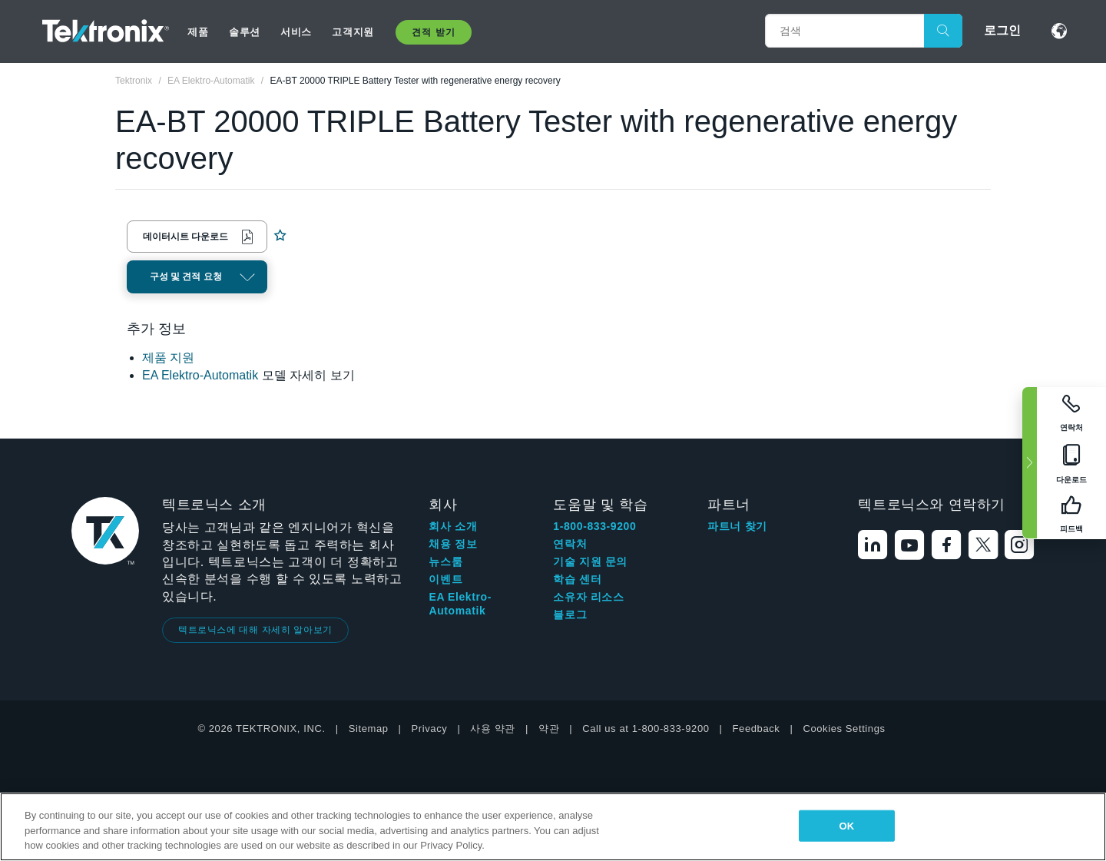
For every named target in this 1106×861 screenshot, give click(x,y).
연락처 (570, 544)
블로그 (570, 614)
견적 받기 (433, 32)
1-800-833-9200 (594, 526)
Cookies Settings (844, 728)
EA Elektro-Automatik (200, 375)
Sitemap (369, 728)
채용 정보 (453, 544)
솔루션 (244, 32)
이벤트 (445, 579)
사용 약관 (492, 728)
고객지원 (352, 32)
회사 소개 (453, 526)
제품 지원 (168, 357)
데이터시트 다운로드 (185, 236)
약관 (548, 728)
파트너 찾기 (737, 526)
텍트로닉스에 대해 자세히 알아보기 (255, 629)
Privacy (430, 728)
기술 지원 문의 (590, 561)
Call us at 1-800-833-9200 (645, 728)
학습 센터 (577, 579)
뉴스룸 (445, 561)
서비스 (296, 32)
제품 (197, 32)
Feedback (756, 728)
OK (846, 825)
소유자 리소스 (588, 597)
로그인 (1002, 30)
